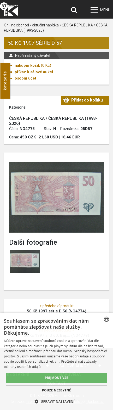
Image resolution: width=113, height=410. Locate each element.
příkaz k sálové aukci (34, 72)
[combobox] (106, 319)
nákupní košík (27, 65)
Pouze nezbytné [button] (56, 390)
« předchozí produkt (57, 306)
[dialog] (56, 361)
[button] (56, 401)
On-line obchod (16, 25)
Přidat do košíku (87, 100)
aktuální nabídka (45, 25)
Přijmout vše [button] (56, 377)
